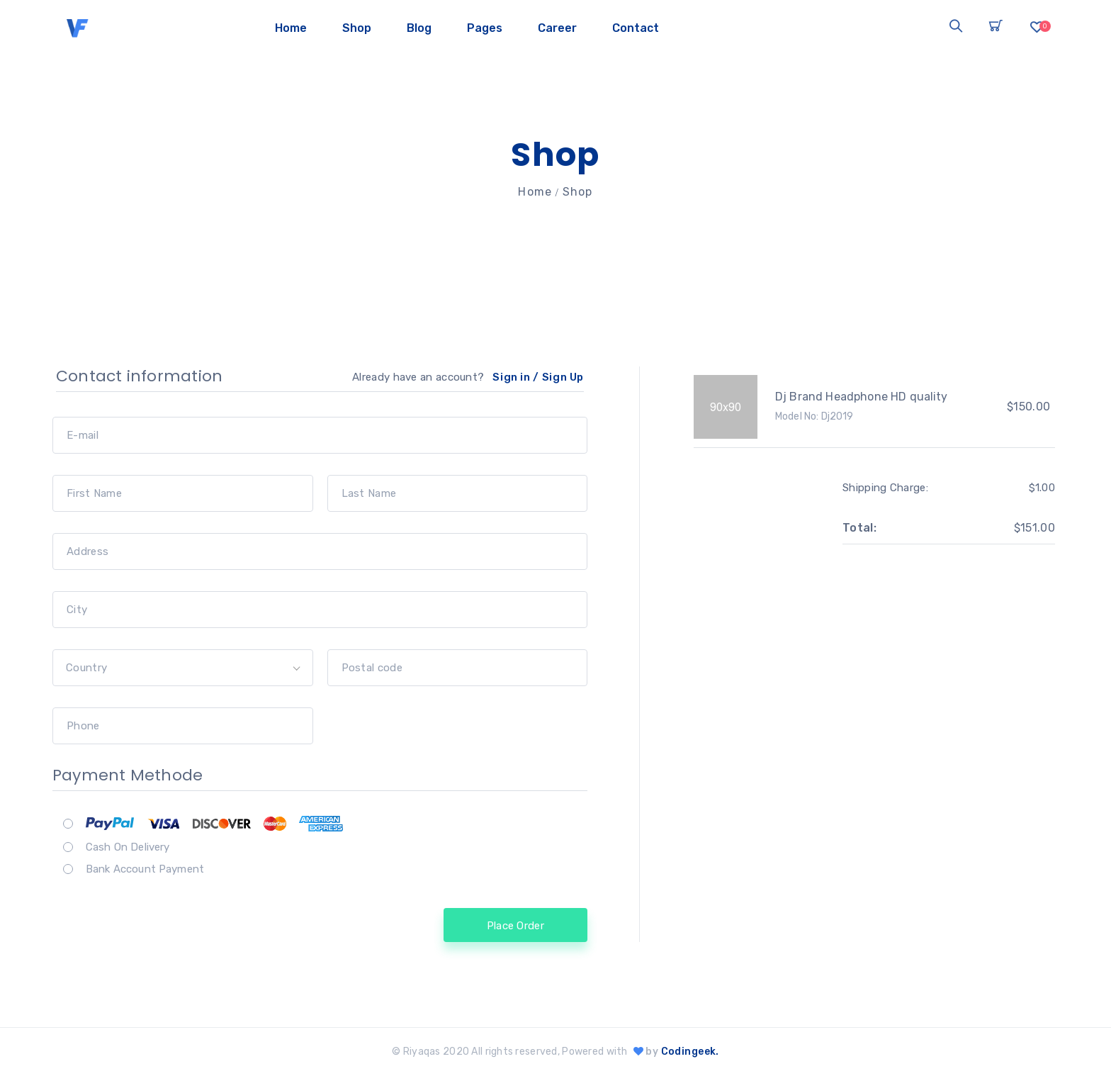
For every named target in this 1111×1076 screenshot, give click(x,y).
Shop (356, 28)
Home (291, 28)
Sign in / (515, 377)
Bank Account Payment (145, 869)
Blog (419, 28)
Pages (484, 28)
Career (557, 28)
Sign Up (563, 377)
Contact (635, 28)
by (674, 1052)
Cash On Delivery (127, 847)
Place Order (515, 925)
